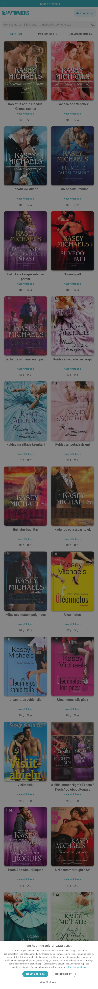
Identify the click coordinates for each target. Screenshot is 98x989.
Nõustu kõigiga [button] (35, 974)
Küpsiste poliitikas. (77, 967)
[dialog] (49, 965)
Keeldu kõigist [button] (63, 974)
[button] (49, 982)
